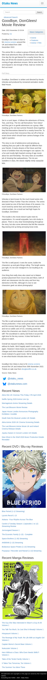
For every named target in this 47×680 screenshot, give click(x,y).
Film (39, 43)
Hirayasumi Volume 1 (10, 633)
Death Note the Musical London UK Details (18, 418)
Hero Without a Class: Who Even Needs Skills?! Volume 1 (20, 653)
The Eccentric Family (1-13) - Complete (17, 534)
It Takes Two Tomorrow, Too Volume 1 (16, 663)
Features (34, 40)
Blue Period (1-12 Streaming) (13, 511)
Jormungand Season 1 (11, 530)
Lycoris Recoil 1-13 (9, 516)
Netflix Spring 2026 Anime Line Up (15, 399)
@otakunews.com (17, 383)
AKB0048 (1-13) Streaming (12, 543)
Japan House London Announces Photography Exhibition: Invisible (20, 413)
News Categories (36, 32)
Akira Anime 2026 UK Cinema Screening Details (20, 422)
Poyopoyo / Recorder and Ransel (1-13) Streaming (21, 551)
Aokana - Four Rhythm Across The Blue (17, 520)
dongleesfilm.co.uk (29, 369)
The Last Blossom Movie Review (14, 407)
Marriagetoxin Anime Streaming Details (17, 403)
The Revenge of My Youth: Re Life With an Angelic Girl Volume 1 (23, 639)
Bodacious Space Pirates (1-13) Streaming (18, 547)
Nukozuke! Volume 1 (10, 648)
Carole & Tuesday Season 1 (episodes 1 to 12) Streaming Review (20, 525)
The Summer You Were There (13, 667)
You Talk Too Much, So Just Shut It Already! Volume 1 (22, 629)
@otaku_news (15, 378)
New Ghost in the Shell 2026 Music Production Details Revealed (23, 438)
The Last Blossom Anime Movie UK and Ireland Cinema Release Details (20, 427)
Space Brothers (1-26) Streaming (15, 539)
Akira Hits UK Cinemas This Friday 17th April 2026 (21, 395)
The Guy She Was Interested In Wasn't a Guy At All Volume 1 (22, 624)
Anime (33, 38)
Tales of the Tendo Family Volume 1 (16, 659)
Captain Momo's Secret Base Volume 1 (17, 644)
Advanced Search (11, 17)
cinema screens (10, 42)
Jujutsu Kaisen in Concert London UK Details (19, 433)
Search (39, 12)
